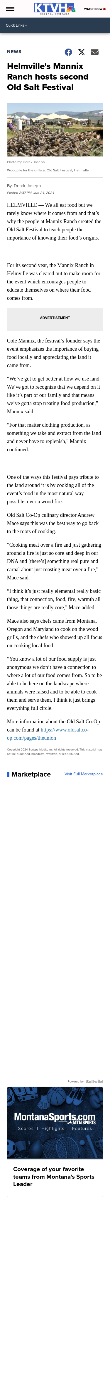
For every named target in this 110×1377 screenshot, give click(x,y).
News (14, 51)
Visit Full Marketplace (84, 774)
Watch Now (95, 9)
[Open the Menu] (9, 8)
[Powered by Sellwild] (94, 1082)
